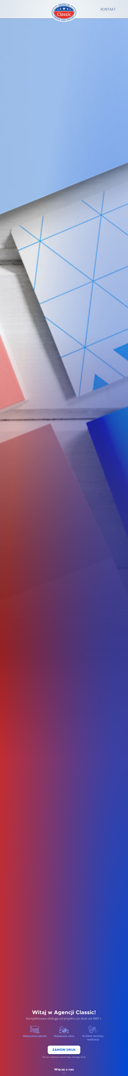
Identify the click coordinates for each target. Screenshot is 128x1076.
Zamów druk (64, 1049)
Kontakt (108, 9)
